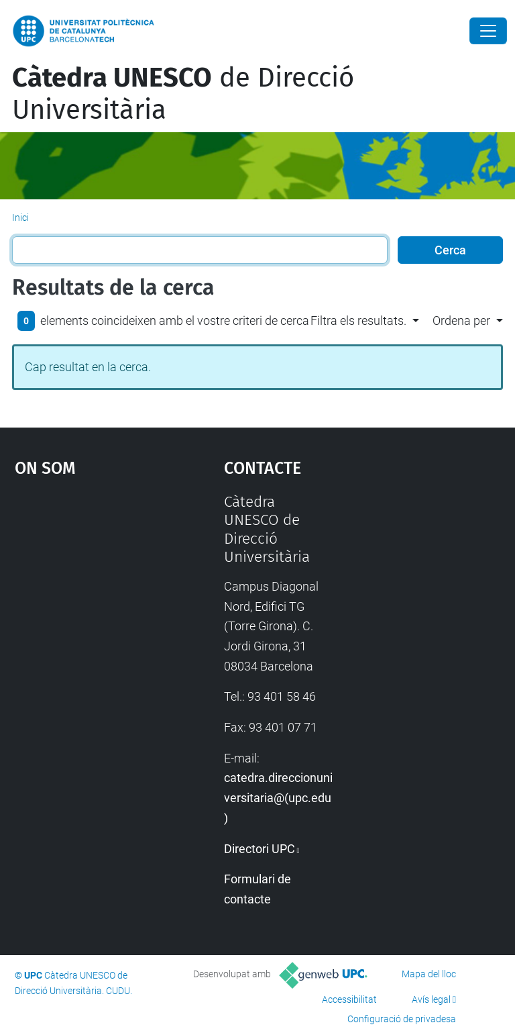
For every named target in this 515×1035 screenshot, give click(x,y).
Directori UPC (259, 849)
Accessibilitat (349, 999)
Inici (20, 217)
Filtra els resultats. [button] (358, 320)
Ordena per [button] (461, 320)
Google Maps (90, 593)
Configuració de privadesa (401, 1019)
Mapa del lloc (429, 974)
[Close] (488, 30)
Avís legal (431, 999)
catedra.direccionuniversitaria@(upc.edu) (278, 797)
